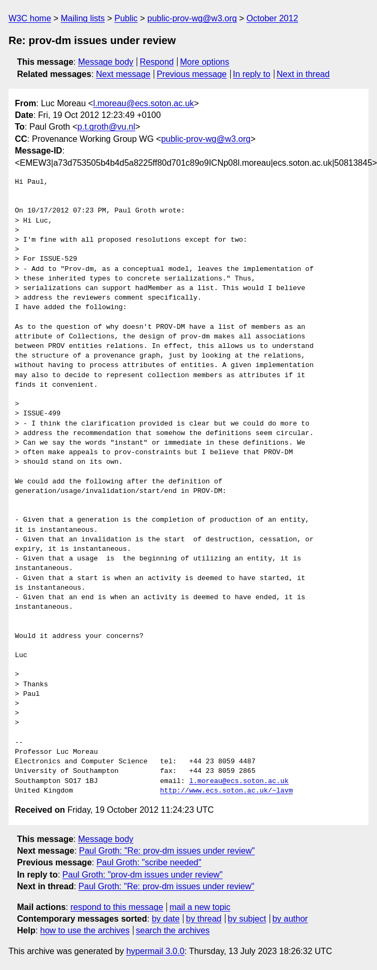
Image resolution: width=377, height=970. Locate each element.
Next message (123, 74)
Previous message (192, 74)
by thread (204, 918)
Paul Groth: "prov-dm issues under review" (142, 874)
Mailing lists (83, 18)
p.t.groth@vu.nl (107, 126)
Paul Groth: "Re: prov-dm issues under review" (167, 850)
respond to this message (116, 907)
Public (126, 18)
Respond (157, 61)
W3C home (30, 18)
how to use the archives (85, 930)
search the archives (173, 930)
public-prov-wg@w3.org (192, 18)
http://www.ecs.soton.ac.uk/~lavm (226, 791)
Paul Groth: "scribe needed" (148, 862)
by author (290, 918)
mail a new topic (200, 907)
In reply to (251, 74)
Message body (105, 61)
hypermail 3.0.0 (155, 951)
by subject (247, 918)
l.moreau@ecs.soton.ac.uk (143, 103)
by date (165, 918)
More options (205, 61)
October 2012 (272, 18)
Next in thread (303, 74)
